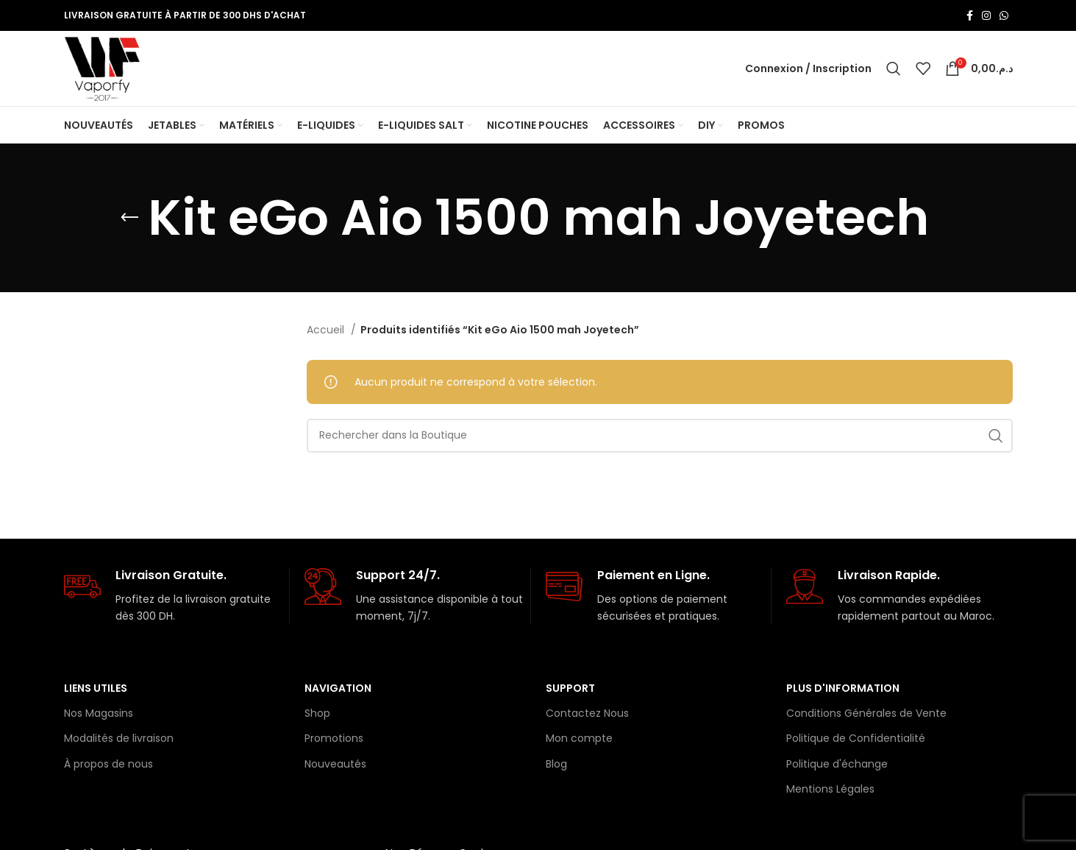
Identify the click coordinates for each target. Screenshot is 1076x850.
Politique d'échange (837, 765)
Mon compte (579, 739)
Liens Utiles (95, 689)
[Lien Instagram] (986, 15)
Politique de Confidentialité (855, 739)
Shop (317, 714)
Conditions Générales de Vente (866, 714)
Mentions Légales (830, 790)
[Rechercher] (893, 69)
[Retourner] (129, 219)
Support (570, 689)
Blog (556, 765)
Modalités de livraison (119, 739)
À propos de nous (108, 765)
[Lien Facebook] (969, 15)
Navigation (337, 689)
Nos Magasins (98, 714)
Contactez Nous (587, 714)
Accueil (327, 331)
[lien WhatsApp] (1004, 15)
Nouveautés (335, 765)
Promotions (333, 739)
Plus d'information (842, 689)
